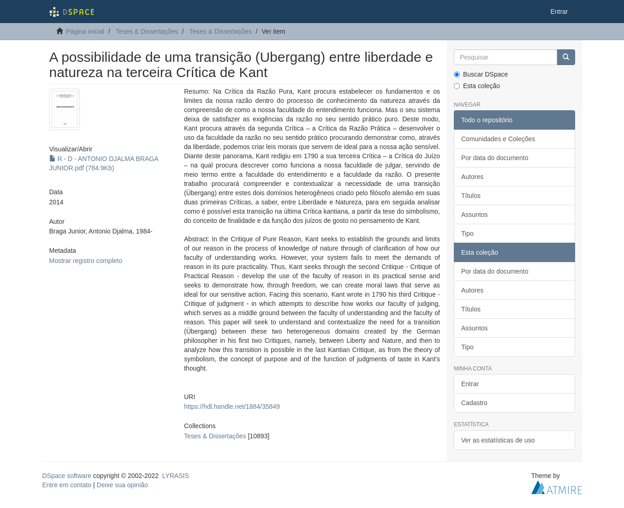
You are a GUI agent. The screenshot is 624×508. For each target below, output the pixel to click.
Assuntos (474, 214)
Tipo (467, 233)
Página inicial (85, 31)
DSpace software (67, 475)
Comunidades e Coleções (498, 139)
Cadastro (474, 402)
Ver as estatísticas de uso (498, 440)
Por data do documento (495, 157)
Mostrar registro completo (86, 260)
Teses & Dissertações (147, 31)
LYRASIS (175, 475)
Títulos (471, 195)
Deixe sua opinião (122, 485)
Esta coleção (477, 86)
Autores (472, 176)
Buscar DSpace (481, 74)
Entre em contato (67, 485)
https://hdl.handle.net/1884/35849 (232, 406)
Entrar (470, 384)
